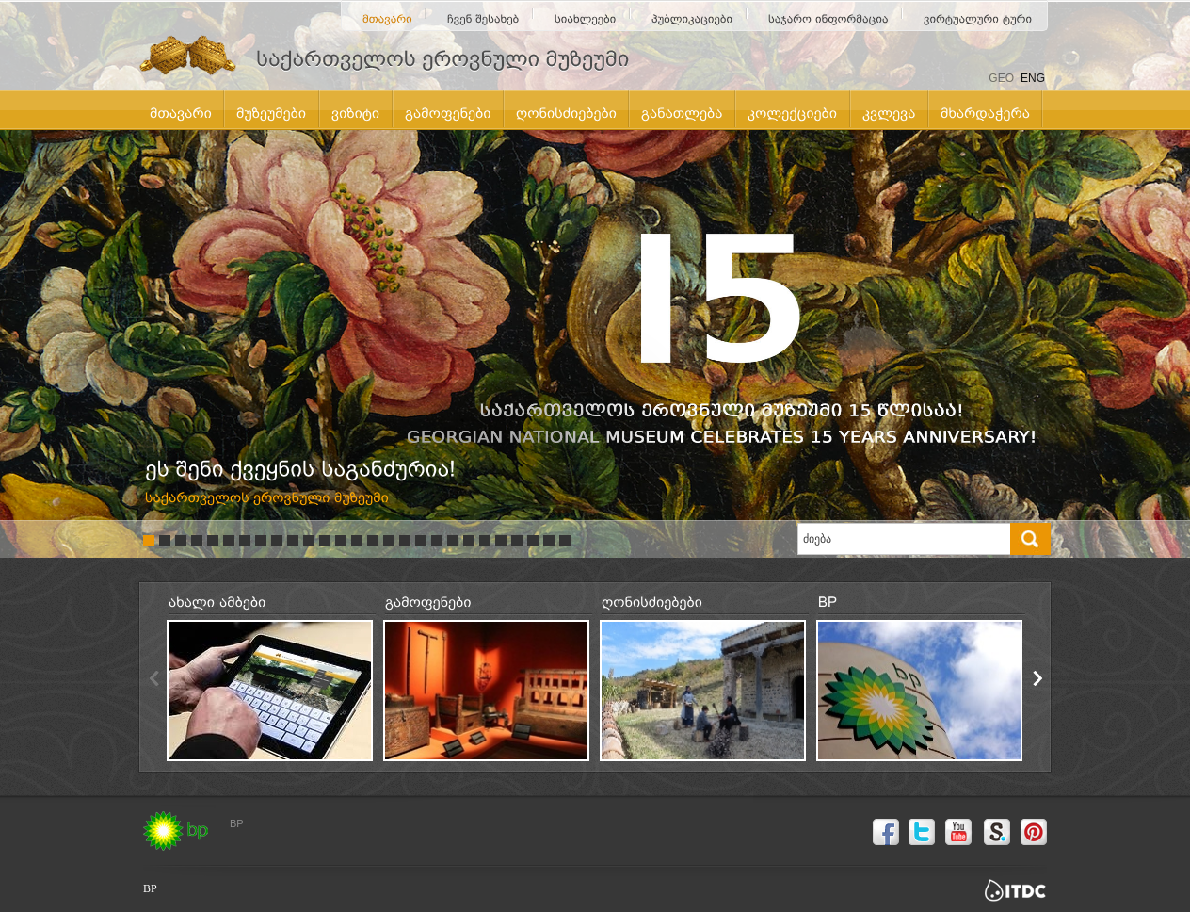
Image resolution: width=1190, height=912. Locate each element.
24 (517, 540)
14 (356, 540)
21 (468, 540)
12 (324, 540)
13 (340, 540)
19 (436, 540)
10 (292, 540)
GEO (1001, 78)
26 (549, 540)
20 (452, 540)
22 (484, 540)
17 (404, 540)
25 (533, 540)
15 (372, 540)
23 (501, 540)
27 (565, 540)
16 (388, 540)
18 (420, 540)
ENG (1033, 78)
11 (308, 540)
